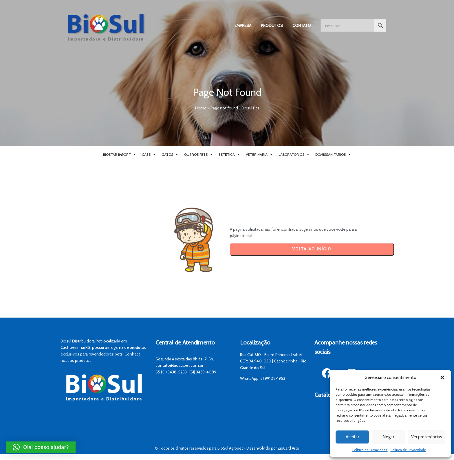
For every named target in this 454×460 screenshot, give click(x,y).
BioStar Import (119, 154)
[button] (442, 377)
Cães (149, 154)
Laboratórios (294, 154)
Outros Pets (198, 154)
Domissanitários (333, 154)
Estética (229, 154)
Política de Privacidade (370, 450)
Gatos (170, 154)
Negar (388, 436)
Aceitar (352, 436)
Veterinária (259, 154)
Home (200, 108)
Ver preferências (426, 436)
